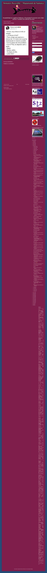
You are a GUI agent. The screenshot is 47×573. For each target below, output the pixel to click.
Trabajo (41, 553)
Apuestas (39, 322)
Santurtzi (39, 519)
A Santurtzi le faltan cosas (40, 309)
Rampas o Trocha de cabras (40, 505)
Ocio (42, 471)
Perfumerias (41, 480)
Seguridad (39, 520)
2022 (33, 145)
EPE (42, 392)
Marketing (39, 458)
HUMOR (34, 266)
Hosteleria (39, 420)
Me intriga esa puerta (36, 252)
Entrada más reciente (6, 84)
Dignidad (39, 373)
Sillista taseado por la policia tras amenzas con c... (37, 261)
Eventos (39, 402)
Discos (39, 374)
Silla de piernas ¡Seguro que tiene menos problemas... (37, 276)
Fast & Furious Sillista (36, 217)
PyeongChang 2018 (40, 500)
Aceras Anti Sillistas (35, 265)
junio (34, 152)
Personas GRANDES (40, 484)
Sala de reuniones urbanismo (36, 269)
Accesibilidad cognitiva (40, 312)
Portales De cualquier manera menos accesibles (40, 495)
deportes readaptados (40, 368)
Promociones (39, 498)
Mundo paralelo (41, 464)
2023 (33, 144)
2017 (33, 296)
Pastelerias (39, 478)
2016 (33, 297)
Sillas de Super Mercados (36, 253)
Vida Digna (40, 560)
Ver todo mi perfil (34, 33)
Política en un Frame (35, 165)
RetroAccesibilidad (40, 513)
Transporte (40, 554)
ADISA (39, 318)
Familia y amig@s (40, 403)
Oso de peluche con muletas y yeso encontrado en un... (37, 258)
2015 (33, 298)
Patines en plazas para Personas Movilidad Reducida (37, 228)
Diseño (41, 374)
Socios (42, 538)
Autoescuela (39, 328)
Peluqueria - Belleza (40, 479)
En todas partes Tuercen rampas (37, 251)
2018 (33, 295)
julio (34, 151)
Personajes (39, 482)
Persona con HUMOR (36, 220)
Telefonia (39, 547)
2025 (33, 142)
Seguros (39, 521)
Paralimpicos (40, 475)
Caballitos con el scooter (36, 259)
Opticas (39, 473)
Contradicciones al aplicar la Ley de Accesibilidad (40, 358)
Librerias (41, 449)
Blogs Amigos (40, 334)
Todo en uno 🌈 (35, 262)
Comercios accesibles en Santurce (40, 353)
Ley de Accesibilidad (40, 446)
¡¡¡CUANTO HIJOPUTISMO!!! (37, 211)
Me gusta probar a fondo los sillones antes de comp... (37, 270)
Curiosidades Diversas (40, 362)
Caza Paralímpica (35, 212)
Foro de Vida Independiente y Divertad (40, 407)
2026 (33, 141)
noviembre (35, 147)
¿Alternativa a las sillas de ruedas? (37, 249)
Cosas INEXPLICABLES (36, 230)
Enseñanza (42, 390)
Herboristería (39, 417)
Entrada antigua (27, 84)
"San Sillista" (35, 190)
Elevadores (39, 385)
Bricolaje (39, 335)
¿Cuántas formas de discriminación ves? (38, 263)
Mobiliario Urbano (39, 462)
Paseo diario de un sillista (36, 229)
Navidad (42, 465)
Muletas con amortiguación (36, 185)
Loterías (42, 455)
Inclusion (40, 430)
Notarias (39, 469)
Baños (42, 332)
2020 (33, 293)
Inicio (17, 84)
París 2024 (41, 476)
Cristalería (42, 359)
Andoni (38, 26)
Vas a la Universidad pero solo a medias (38, 250)
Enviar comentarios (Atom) (10, 85)
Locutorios (39, 453)
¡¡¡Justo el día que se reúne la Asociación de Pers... (37, 157)
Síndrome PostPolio (39, 532)
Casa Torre (41, 344)
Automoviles (39, 329)
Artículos (42, 323)
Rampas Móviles (40, 503)
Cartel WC (34, 221)
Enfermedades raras (40, 389)
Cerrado (42, 347)
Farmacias (39, 404)
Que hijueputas (35, 177)
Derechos (39, 370)
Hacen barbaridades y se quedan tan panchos (40, 412)
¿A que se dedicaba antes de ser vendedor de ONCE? (37, 238)
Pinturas (39, 486)
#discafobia (39, 308)
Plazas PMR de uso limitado (36, 213)
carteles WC (41, 343)
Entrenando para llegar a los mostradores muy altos (36, 176)
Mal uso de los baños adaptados (40, 457)
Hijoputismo (39, 418)
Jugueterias (39, 440)
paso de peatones (40, 477)
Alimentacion (39, 319)
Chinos (41, 348)
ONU (40, 472)
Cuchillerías (41, 360)
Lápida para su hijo (35, 226)
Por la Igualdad (35, 231)
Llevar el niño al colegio (36, 178)
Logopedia (42, 453)
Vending (39, 559)
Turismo (39, 555)
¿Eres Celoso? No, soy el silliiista (37, 182)
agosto (34, 150)
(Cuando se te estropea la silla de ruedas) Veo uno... (37, 210)
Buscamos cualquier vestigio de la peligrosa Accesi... (37, 282)
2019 (33, 294)
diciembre (35, 146)
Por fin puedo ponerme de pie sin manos (38, 170)
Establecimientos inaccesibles (40, 396)
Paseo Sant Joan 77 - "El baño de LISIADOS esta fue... (37, 207)
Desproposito (39, 371)
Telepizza (42, 547)
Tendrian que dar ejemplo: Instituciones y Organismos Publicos (40, 550)
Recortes (39, 509)
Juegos (39, 439)
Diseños (39, 375)
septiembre (35, 149)
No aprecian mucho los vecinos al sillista (38, 181)
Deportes (39, 366)
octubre (35, 148)
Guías (39, 411)
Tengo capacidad (40, 552)
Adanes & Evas (35, 164)
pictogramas (39, 485)
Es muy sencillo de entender (36, 154)
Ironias (42, 436)
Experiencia (34, 153)
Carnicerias (39, 341)
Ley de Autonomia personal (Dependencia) (40, 448)
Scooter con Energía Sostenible (37, 216)
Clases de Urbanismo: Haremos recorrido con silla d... (37, 160)
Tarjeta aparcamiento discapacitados (40, 545)
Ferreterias (39, 405)
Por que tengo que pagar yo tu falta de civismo (40, 493)
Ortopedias (42, 473)
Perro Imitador (35, 167)
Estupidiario (39, 401)
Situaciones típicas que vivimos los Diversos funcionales (12, 59)
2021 (33, 292)
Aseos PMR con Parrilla (36, 272)
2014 (33, 299)
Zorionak (42, 563)
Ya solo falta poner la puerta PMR (37, 264)
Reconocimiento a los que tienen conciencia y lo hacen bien (40, 508)
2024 (33, 143)
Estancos (39, 400)
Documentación (39, 381)
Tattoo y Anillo (35, 241)
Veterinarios (42, 559)
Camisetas (40, 337)
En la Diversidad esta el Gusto (37, 166)
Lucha (39, 456)
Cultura (39, 361)
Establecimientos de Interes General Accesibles (40, 394)
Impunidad (40, 428)
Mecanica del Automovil (40, 459)
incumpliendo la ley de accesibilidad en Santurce (40, 434)
